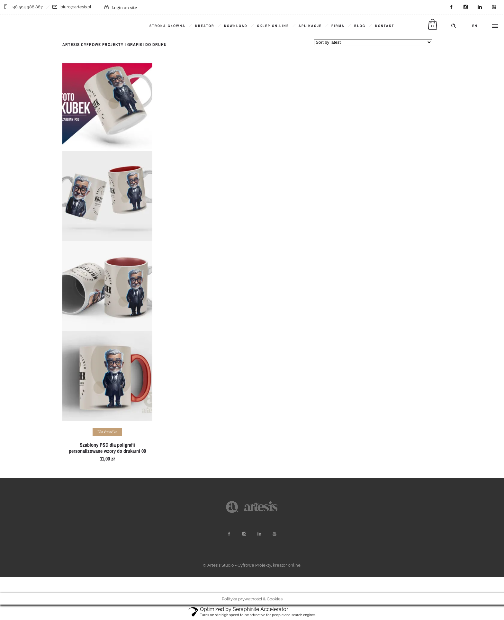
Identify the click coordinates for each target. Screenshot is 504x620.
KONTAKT (384, 25)
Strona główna (167, 25)
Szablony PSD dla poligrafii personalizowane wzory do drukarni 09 (107, 447)
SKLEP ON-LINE (273, 25)
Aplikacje (310, 25)
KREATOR (204, 25)
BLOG (359, 25)
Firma (338, 25)
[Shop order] (373, 42)
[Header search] (453, 26)
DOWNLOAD (236, 25)
